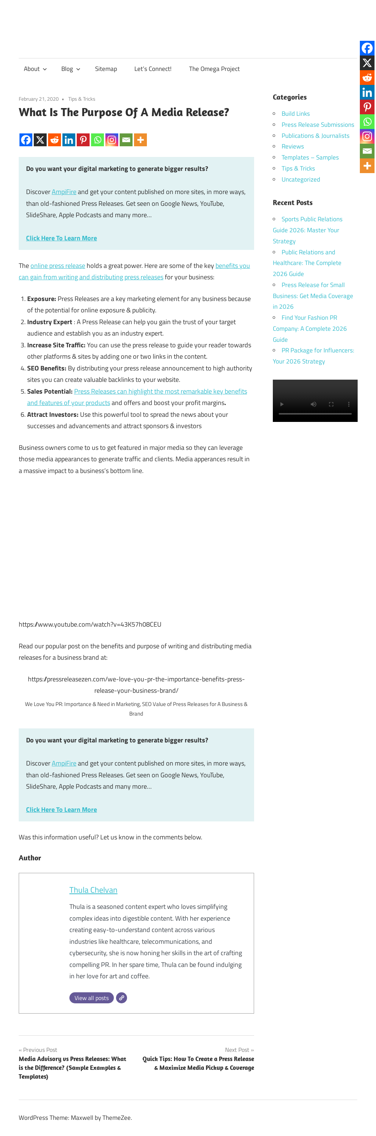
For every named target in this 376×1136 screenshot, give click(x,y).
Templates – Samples (310, 157)
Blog (70, 69)
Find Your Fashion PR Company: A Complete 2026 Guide (310, 328)
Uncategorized (301, 179)
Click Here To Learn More (61, 238)
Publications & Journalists (316, 135)
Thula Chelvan (93, 890)
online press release (57, 265)
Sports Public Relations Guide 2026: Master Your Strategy (308, 230)
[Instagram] (111, 133)
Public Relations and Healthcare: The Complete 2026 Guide (307, 263)
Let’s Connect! (152, 69)
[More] (140, 133)
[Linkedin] (68, 133)
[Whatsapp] (97, 133)
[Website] (121, 997)
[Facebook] (25, 133)
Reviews (293, 146)
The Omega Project (214, 69)
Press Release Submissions (318, 124)
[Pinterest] (83, 133)
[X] (40, 133)
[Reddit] (54, 133)
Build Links (296, 113)
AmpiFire (64, 192)
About (35, 69)
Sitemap (106, 69)
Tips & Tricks (81, 99)
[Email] (126, 133)
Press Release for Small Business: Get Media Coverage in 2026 (313, 296)
